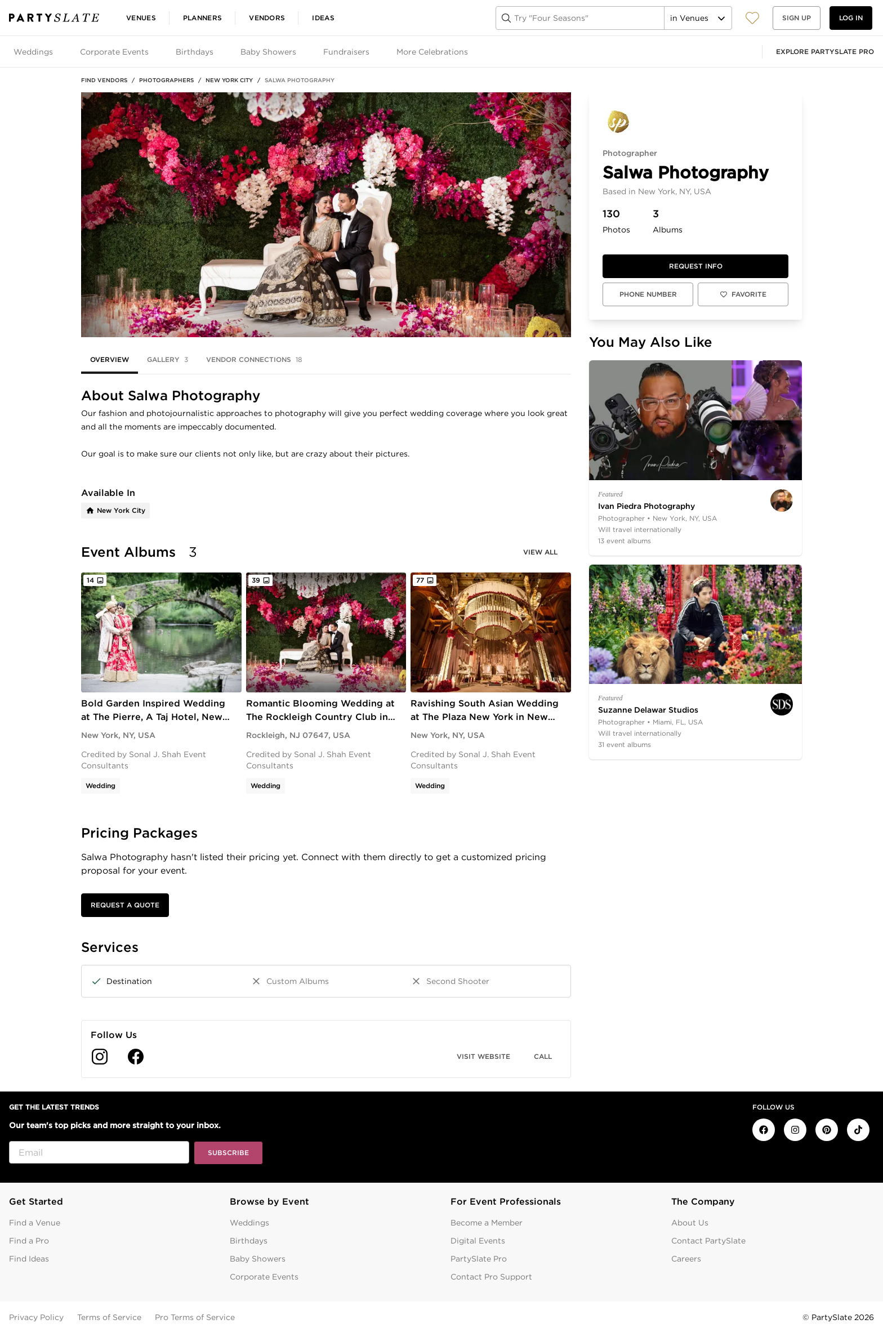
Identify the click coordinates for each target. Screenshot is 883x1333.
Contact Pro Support (491, 1276)
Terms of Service (109, 1317)
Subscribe (228, 1152)
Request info (696, 266)
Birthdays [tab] (194, 51)
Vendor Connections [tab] (254, 359)
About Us (689, 1222)
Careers (686, 1258)
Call (543, 1056)
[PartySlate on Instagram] (795, 1129)
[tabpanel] (326, 733)
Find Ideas (29, 1258)
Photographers (166, 80)
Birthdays (248, 1240)
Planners (202, 18)
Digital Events (478, 1240)
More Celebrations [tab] (432, 51)
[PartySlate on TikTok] (858, 1129)
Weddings (249, 1222)
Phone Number (648, 294)
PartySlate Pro (479, 1258)
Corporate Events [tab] (114, 51)
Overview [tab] (109, 359)
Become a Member (487, 1222)
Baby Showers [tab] (268, 51)
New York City (229, 80)
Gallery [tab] (167, 359)
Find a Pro (29, 1240)
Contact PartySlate (708, 1240)
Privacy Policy (36, 1317)
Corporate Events (264, 1276)
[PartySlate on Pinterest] (826, 1129)
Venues (141, 18)
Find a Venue (34, 1222)
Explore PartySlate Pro (825, 51)
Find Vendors (104, 80)
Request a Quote (125, 905)
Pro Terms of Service (195, 1317)
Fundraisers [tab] (346, 51)
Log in (851, 18)
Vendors (267, 18)
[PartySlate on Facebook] (763, 1129)
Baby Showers (258, 1258)
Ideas (323, 18)
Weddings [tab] (33, 51)
